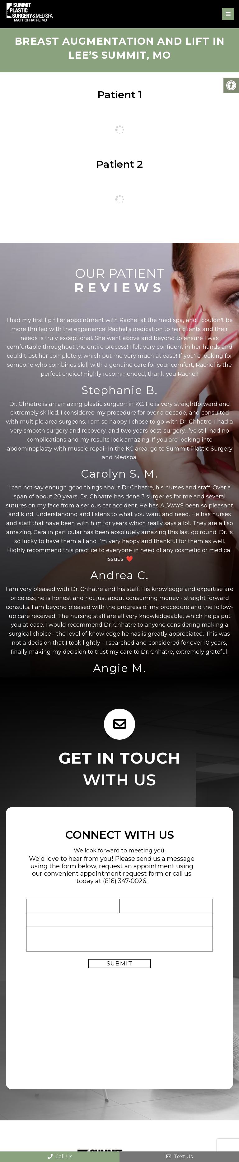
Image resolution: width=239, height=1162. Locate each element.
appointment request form (121, 873)
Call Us (60, 1157)
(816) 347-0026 (124, 881)
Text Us (179, 1157)
